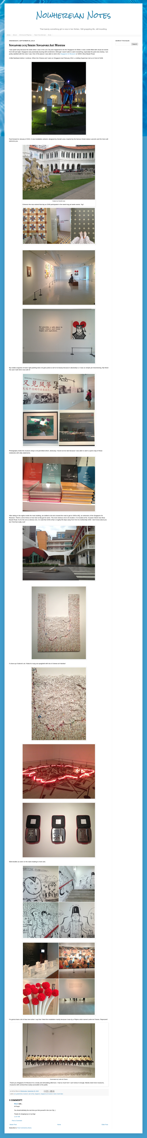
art (15, 1094)
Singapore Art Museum (68, 54)
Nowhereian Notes (73, 15)
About (15, 35)
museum (25, 1094)
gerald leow (19, 1094)
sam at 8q (31, 1094)
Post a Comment (17, 1120)
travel (54, 1094)
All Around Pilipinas (25, 35)
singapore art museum (47, 1094)
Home (8, 35)
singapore (37, 1094)
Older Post (105, 1124)
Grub (49, 35)
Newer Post (13, 1124)
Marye (16, 1104)
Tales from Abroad (40, 35)
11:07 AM (17, 1116)
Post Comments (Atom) (24, 1128)
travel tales (60, 1094)
